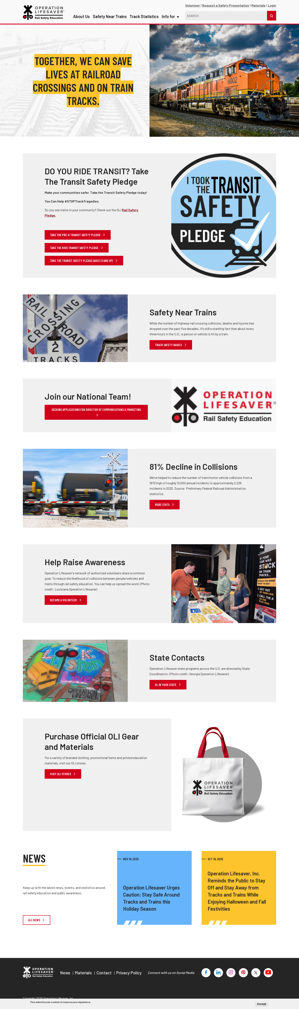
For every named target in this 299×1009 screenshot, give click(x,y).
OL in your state (166, 685)
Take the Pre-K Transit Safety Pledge (75, 235)
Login (272, 5)
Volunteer (192, 5)
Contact (104, 972)
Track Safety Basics (169, 345)
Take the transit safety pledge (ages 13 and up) (82, 260)
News (65, 972)
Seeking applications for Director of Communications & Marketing (96, 409)
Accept (261, 1003)
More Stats (162, 504)
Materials (258, 5)
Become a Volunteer (63, 600)
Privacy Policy (129, 972)
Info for (170, 8)
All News (34, 920)
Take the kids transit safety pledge (74, 248)
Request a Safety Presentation (225, 5)
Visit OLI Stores (61, 774)
